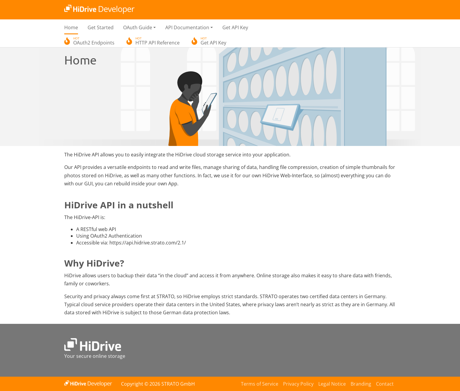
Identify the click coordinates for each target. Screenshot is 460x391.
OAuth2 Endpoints (93, 42)
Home (71, 27)
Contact (385, 384)
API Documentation (187, 27)
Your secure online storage (94, 356)
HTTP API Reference (157, 42)
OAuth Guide (137, 27)
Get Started (101, 27)
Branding (361, 384)
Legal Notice (332, 384)
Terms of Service (259, 384)
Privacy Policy (298, 384)
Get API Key (235, 27)
